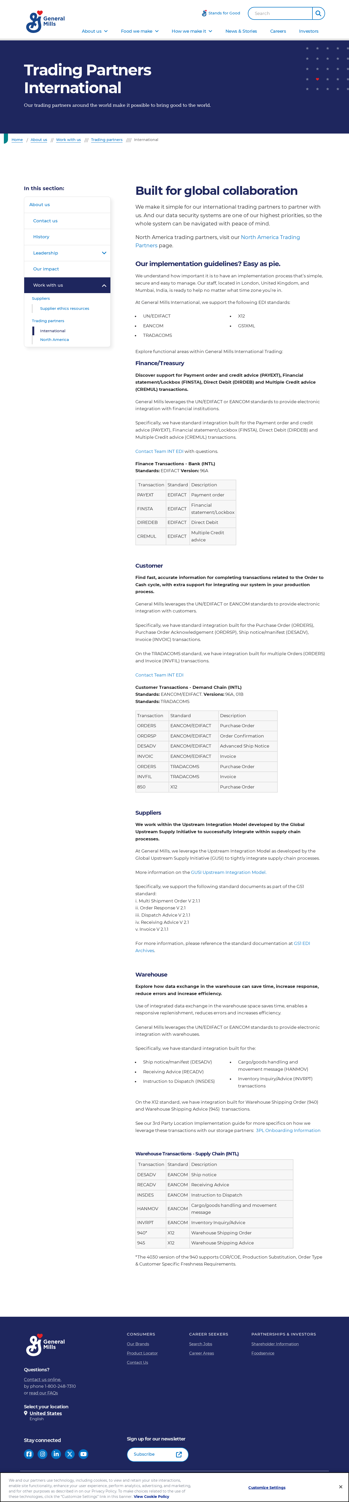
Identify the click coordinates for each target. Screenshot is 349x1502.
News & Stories (241, 31)
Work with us (48, 285)
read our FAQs (43, 1393)
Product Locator (142, 1353)
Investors (309, 31)
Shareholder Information (275, 1343)
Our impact (46, 268)
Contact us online (42, 1379)
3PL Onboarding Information (288, 1130)
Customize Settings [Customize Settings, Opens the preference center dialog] (266, 1488)
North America (54, 339)
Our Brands (138, 1343)
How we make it (189, 31)
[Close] (340, 1487)
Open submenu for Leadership (104, 253)
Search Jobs (200, 1343)
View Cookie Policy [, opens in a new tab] (151, 1497)
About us (91, 31)
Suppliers (41, 298)
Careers (278, 31)
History (41, 236)
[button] (318, 13)
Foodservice (262, 1353)
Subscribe (144, 1454)
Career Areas (201, 1353)
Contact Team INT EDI (160, 451)
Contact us (45, 220)
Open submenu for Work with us (104, 285)
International (52, 330)
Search (262, 13)
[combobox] (280, 13)
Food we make (136, 31)
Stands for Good (224, 13)
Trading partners (48, 320)
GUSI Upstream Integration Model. (229, 872)
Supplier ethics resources (64, 308)
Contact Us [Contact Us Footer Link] (137, 1362)
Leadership (45, 253)
